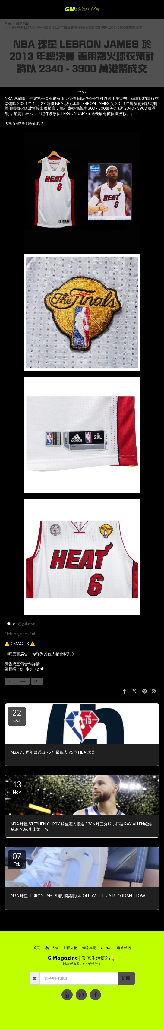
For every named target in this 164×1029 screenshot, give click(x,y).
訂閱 (126, 978)
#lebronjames (17, 633)
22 (17, 715)
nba (37, 681)
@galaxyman (29, 623)
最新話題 (22, 23)
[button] (7, 9)
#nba (34, 633)
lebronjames (17, 681)
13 (17, 787)
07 (17, 858)
